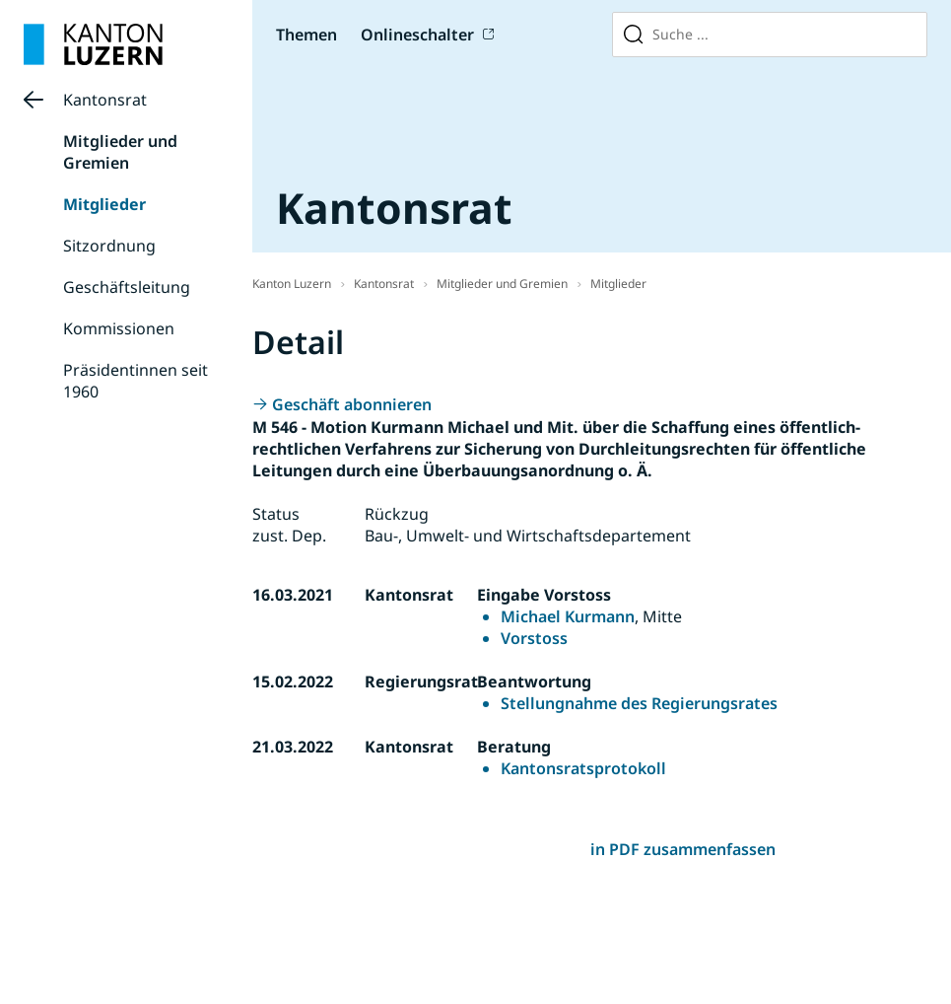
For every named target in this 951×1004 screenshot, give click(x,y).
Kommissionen (118, 328)
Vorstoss (534, 638)
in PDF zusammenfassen (683, 849)
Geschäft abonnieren (352, 404)
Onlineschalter (417, 34)
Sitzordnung (109, 245)
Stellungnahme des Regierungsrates (639, 703)
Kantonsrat (105, 99)
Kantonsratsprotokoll (583, 768)
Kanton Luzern (291, 283)
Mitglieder (104, 204)
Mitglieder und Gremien (120, 152)
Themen (306, 34)
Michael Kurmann (568, 616)
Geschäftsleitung (126, 287)
